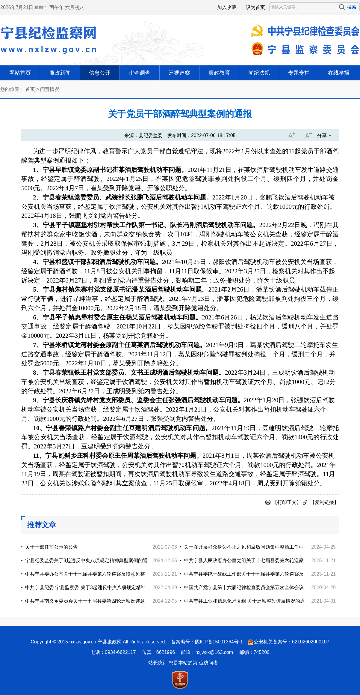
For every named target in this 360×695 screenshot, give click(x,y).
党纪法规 (259, 73)
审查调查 (139, 73)
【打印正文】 (287, 502)
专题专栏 (299, 73)
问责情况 (49, 89)
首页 (30, 89)
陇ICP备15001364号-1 (219, 641)
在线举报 (339, 73)
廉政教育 (219, 73)
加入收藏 (226, 7)
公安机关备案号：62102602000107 (291, 641)
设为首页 (255, 7)
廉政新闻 (60, 73)
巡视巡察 (179, 73)
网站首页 (20, 73)
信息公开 (100, 73)
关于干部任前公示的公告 (51, 547)
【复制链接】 (324, 502)
